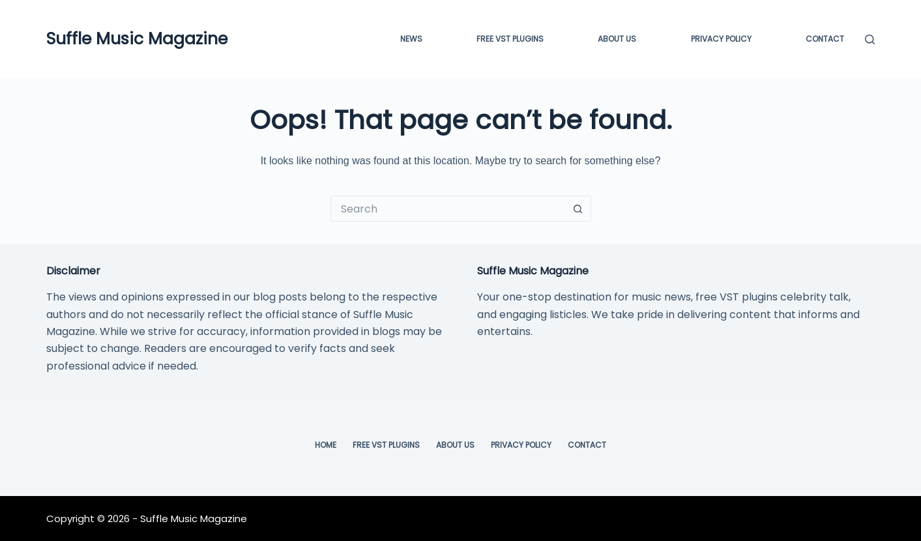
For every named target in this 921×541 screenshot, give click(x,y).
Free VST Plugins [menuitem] (386, 445)
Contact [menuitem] (825, 38)
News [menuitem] (411, 38)
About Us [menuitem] (617, 38)
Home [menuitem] (325, 445)
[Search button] (578, 209)
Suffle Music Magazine (136, 38)
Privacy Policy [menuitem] (721, 38)
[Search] (870, 39)
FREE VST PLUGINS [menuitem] (510, 38)
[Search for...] (447, 209)
